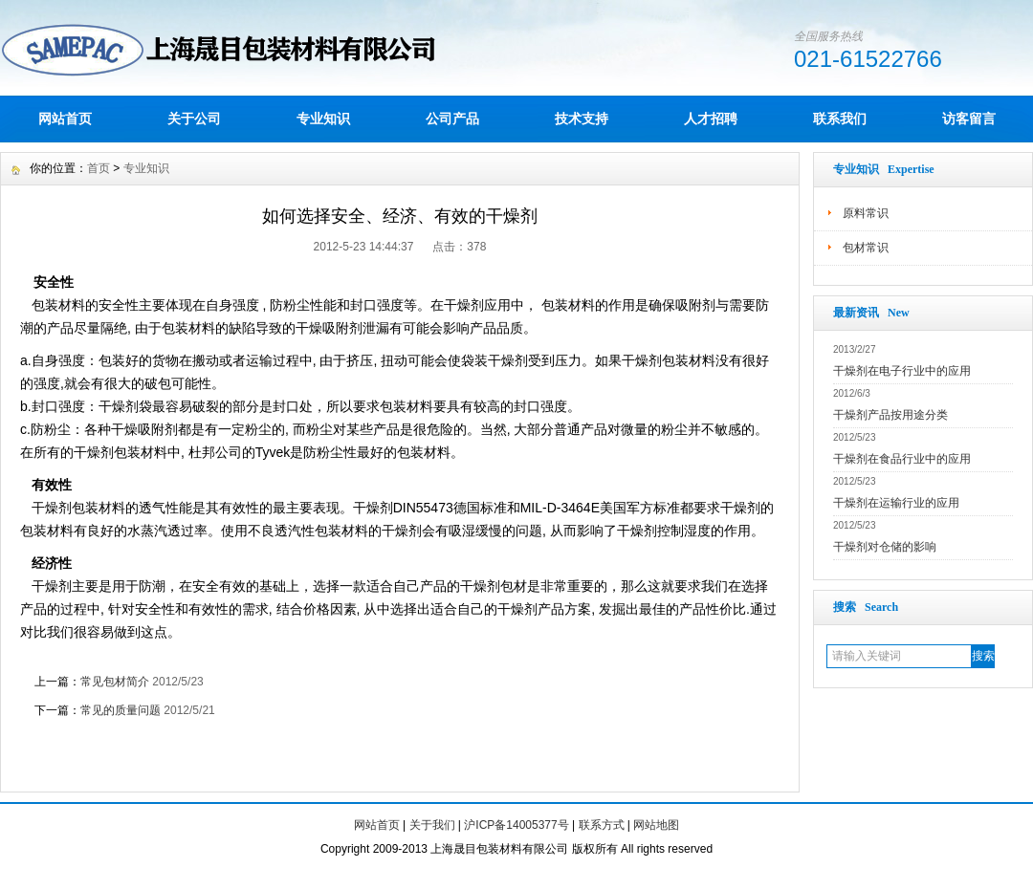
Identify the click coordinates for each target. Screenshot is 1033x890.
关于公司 (194, 118)
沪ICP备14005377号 (516, 825)
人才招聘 (710, 118)
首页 (98, 168)
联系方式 (602, 825)
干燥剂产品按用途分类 (890, 415)
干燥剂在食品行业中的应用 (902, 459)
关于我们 (432, 825)
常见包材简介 (114, 681)
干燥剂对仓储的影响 (884, 547)
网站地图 (656, 825)
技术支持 (581, 118)
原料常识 (866, 213)
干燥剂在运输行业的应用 (896, 503)
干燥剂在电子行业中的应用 (902, 371)
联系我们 (840, 118)
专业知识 (323, 118)
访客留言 (969, 118)
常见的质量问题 (120, 710)
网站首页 (65, 118)
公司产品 (452, 118)
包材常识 (866, 247)
